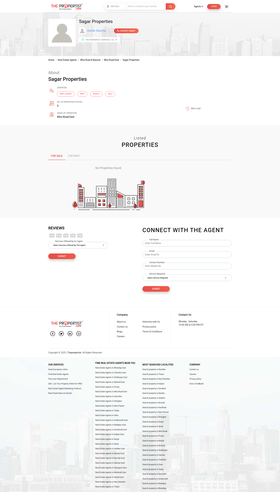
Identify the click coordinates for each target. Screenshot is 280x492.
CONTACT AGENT (126, 31)
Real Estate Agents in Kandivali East (110, 472)
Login (214, 6)
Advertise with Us (151, 322)
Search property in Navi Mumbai (156, 379)
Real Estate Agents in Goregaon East (111, 468)
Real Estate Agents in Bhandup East (110, 368)
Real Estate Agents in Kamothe (108, 396)
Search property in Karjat (153, 422)
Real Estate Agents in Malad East (109, 477)
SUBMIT (62, 256)
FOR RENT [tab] (74, 156)
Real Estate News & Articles (60, 393)
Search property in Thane (153, 374)
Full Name (154, 240)
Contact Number (157, 262)
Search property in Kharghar (154, 417)
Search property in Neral (152, 426)
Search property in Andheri (153, 398)
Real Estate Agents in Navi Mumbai (110, 482)
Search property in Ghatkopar (154, 450)
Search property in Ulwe (152, 464)
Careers (121, 336)
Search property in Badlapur (154, 483)
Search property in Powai (153, 436)
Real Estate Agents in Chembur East (110, 373)
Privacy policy (149, 327)
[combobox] (115, 7)
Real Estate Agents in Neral (107, 444)
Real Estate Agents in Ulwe (106, 415)
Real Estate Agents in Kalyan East (109, 434)
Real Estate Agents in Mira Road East (111, 391)
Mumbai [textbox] (115, 6)
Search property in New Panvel (155, 412)
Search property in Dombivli (154, 388)
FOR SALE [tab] (57, 156)
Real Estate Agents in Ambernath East (111, 420)
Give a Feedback (197, 384)
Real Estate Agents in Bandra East (109, 453)
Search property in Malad (153, 441)
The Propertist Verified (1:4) (99, 40)
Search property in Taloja (153, 469)
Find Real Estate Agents (58, 374)
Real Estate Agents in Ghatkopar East (111, 377)
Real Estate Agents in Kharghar (108, 401)
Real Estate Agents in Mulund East (110, 382)
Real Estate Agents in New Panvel (109, 406)
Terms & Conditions (152, 332)
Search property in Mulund (153, 445)
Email (151, 251)
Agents (198, 7)
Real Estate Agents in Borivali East (110, 458)
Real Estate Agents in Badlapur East (110, 425)
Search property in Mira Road (154, 431)
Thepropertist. (75, 353)
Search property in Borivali (153, 403)
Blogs (119, 332)
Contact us (122, 327)
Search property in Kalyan (153, 384)
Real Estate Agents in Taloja (107, 411)
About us (121, 322)
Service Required (157, 274)
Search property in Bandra (153, 393)
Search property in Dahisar (153, 455)
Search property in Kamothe (154, 474)
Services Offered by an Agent (69, 241)
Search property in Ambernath (155, 479)
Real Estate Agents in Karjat (107, 439)
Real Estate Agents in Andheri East (110, 449)
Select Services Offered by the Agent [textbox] (69, 245)
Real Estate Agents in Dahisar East (110, 463)
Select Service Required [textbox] (157, 278)
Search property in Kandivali (154, 407)
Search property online (58, 369)
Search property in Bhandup (154, 488)
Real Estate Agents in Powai (107, 387)
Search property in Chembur (154, 460)
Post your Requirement (58, 379)
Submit (156, 289)
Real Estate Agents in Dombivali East (111, 430)
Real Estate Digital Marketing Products (64, 388)
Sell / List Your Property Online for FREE (65, 384)
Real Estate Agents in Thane (107, 487)
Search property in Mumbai (154, 369)
